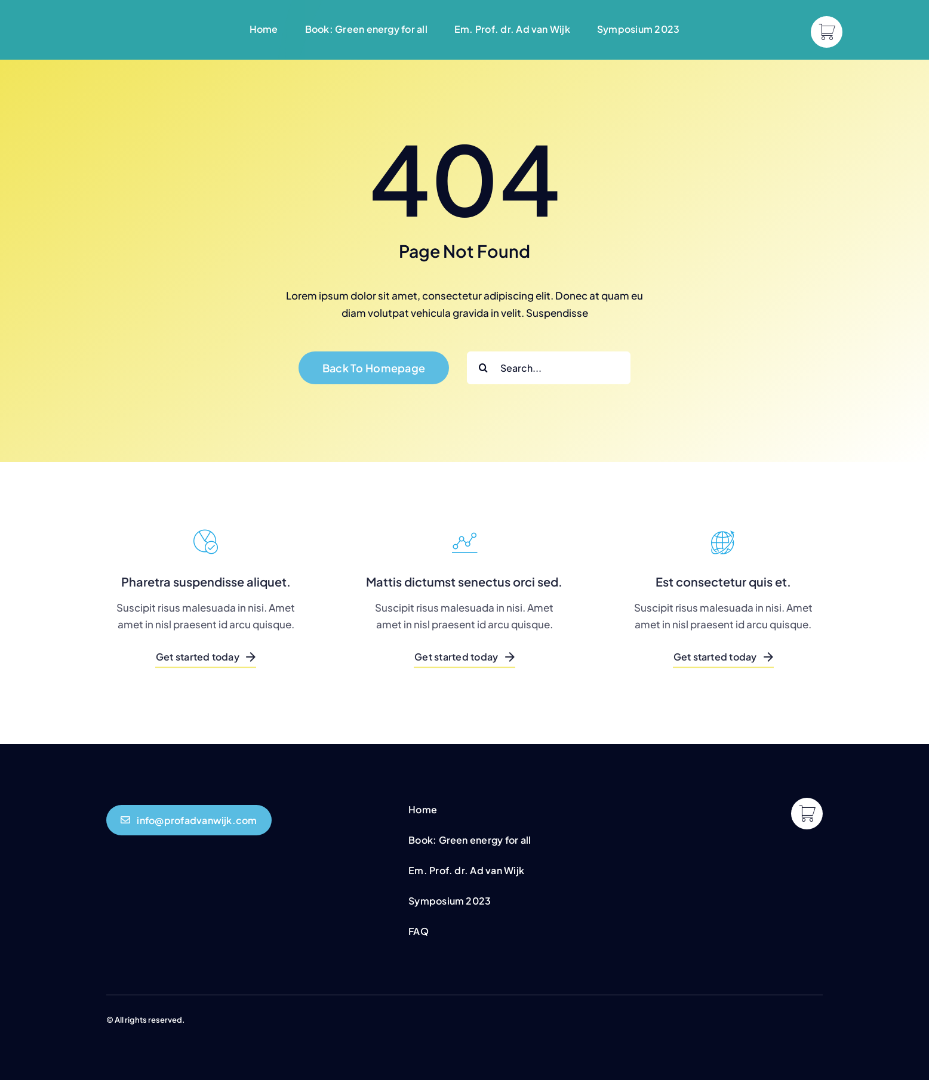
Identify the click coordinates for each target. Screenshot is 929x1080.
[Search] (483, 367)
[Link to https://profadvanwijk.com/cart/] (826, 32)
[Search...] (548, 367)
